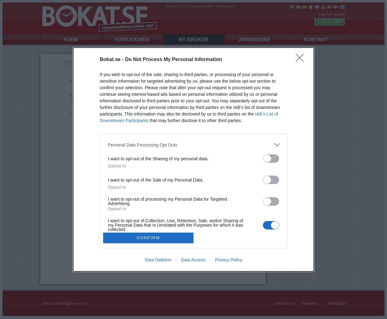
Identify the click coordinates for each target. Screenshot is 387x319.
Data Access (193, 259)
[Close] (302, 60)
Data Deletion (158, 259)
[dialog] (193, 159)
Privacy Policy (228, 259)
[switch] (271, 158)
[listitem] (193, 144)
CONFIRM (148, 237)
